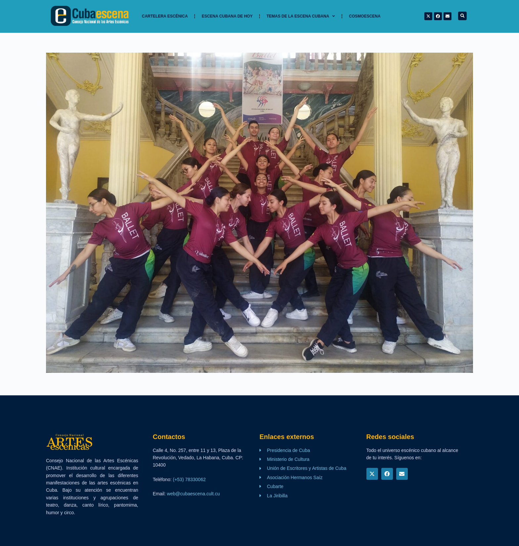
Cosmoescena (364, 16)
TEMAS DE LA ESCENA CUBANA (300, 16)
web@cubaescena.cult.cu (193, 493)
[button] (462, 16)
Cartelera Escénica (165, 16)
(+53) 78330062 (189, 479)
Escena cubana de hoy (227, 16)
